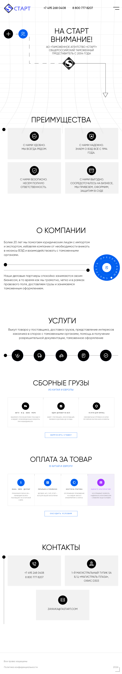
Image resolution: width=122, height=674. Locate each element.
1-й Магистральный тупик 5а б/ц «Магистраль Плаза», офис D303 (91, 577)
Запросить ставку (61, 435)
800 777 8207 (35, 577)
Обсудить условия (61, 513)
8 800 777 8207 (82, 8)
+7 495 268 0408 (55, 8)
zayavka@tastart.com (63, 609)
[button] (106, 268)
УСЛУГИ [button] (62, 321)
